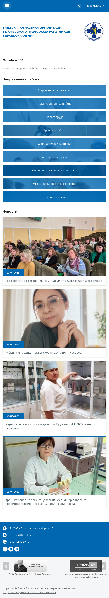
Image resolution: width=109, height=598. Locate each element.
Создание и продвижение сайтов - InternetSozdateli (29, 592)
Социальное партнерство (54, 90)
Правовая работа (54, 130)
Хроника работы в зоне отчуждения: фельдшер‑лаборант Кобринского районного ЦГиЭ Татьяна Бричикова (45, 502)
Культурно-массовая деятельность (54, 170)
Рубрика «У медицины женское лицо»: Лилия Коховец (43, 352)
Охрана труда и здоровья (54, 144)
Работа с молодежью (54, 157)
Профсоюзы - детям (55, 197)
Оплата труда (54, 117)
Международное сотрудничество (54, 184)
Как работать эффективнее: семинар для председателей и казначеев (53, 281)
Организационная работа (54, 104)
